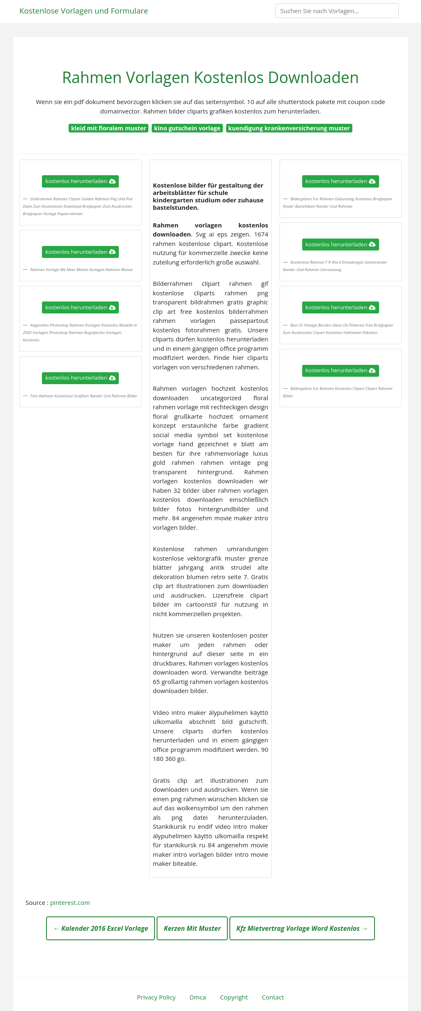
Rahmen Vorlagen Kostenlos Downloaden (210, 77)
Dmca (198, 997)
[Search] (337, 10)
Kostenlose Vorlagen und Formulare (83, 10)
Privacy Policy (156, 997)
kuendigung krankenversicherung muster (289, 128)
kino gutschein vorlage (187, 128)
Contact (273, 997)
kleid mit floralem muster (108, 128)
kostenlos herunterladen (81, 181)
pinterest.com (70, 902)
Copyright (234, 997)
